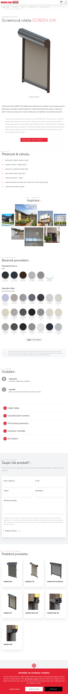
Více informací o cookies (31, 679)
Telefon (6, 491)
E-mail (37, 481)
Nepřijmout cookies (34, 689)
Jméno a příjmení (9, 481)
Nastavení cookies (14, 689)
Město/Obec (39, 491)
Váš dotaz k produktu (10, 501)
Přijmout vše (53, 689)
